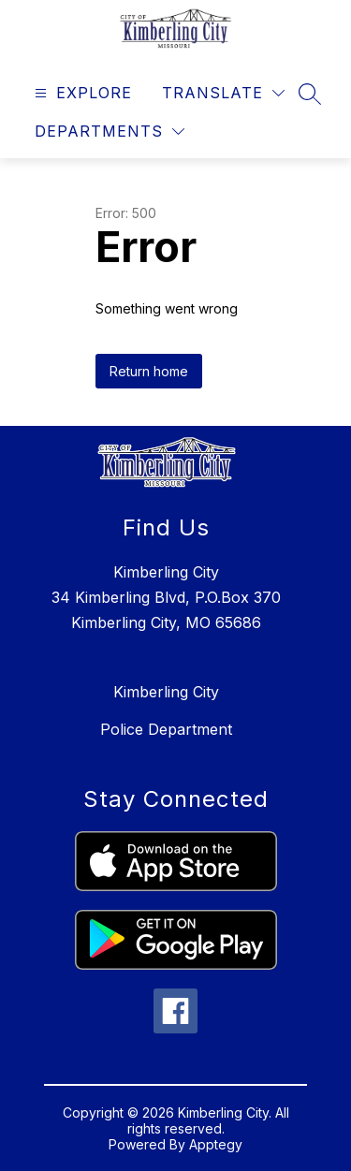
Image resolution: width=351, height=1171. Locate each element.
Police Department (166, 729)
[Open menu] (81, 93)
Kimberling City (166, 691)
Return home (149, 371)
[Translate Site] (223, 93)
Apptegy (215, 1144)
